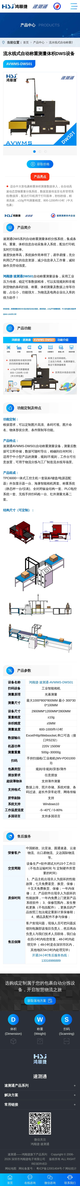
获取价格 (40, 164)
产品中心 (38, 42)
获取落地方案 (40, 1000)
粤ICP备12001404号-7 (50, 1168)
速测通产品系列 (16, 1085)
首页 (26, 42)
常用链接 (11, 1104)
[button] (34, 151)
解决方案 (11, 1095)
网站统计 (70, 1168)
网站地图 (10, 1168)
